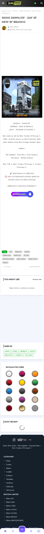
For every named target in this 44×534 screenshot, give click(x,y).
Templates (9, 479)
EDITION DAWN (8, 259)
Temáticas (9, 483)
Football (8, 472)
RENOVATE (9, 355)
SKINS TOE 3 (33, 259)
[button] (36, 3)
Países (8, 461)
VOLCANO (29, 355)
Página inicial (6, 11)
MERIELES (23, 351)
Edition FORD (10, 506)
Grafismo (9, 475)
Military (8, 468)
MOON (32, 351)
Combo (8, 464)
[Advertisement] (22, 54)
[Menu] (3, 3)
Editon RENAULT (11, 517)
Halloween (9, 486)
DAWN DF (17, 255)
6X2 (10, 252)
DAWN (27, 252)
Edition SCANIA (11, 513)
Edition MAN (10, 502)
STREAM (19, 355)
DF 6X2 (26, 255)
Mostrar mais (37, 279)
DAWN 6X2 (7, 255)
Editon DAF (10, 498)
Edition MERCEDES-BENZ (14, 520)
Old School (10, 490)
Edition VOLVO (11, 509)
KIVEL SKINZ (21, 259)
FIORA (15, 351)
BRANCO (18, 252)
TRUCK (15, 11)
